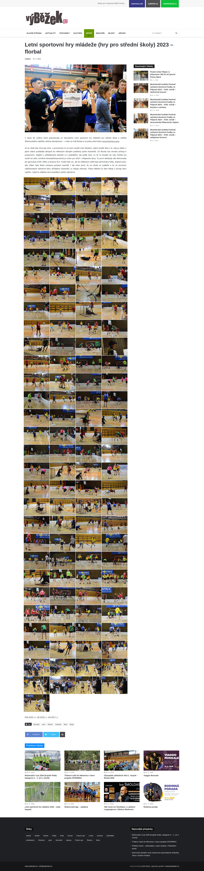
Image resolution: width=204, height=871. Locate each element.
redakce (28, 59)
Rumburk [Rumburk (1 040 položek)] (41, 840)
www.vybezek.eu (31, 866)
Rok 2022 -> (30, 717)
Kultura (77, 33)
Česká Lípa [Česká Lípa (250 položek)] (79, 840)
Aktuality (50, 33)
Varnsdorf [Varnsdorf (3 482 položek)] (59, 840)
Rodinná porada (151, 807)
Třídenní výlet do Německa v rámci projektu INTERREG (154, 842)
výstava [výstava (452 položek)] (68, 840)
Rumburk (58, 724)
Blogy (111, 33)
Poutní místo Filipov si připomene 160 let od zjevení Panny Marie (162, 74)
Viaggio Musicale (151, 775)
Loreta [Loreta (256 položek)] (91, 836)
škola (65, 724)
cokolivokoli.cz (170, 4)
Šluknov (50, 724)
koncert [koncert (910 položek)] (70, 836)
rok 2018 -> (42, 717)
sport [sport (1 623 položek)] (50, 840)
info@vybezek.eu (45, 866)
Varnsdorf (36, 724)
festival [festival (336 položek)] (45, 836)
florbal (72, 724)
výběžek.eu (153, 4)
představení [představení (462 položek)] (30, 840)
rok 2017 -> (53, 717)
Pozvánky (65, 33)
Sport (89, 33)
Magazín (100, 33)
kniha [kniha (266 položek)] (62, 836)
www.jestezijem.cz (172, 866)
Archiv (122, 33)
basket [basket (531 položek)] (28, 836)
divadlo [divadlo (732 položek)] (37, 836)
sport (43, 724)
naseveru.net (137, 4)
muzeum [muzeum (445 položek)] (100, 836)
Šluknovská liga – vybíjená (76, 807)
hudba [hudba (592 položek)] (54, 836)
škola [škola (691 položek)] (98, 840)
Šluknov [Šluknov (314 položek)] (89, 840)
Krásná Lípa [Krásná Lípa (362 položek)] (80, 836)
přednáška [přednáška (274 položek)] (110, 836)
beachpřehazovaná (110, 141)
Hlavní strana (34, 33)
